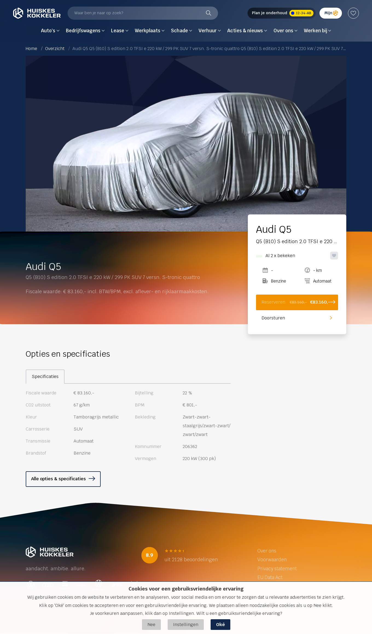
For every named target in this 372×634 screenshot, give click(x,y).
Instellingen (185, 624)
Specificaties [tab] (45, 376)
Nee (151, 624)
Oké (220, 624)
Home (31, 48)
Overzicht (55, 48)
